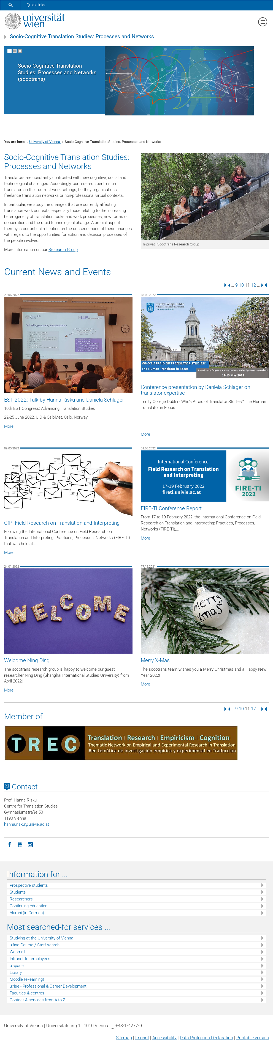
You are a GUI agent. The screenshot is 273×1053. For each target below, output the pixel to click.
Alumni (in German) (27, 912)
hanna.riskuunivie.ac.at (26, 824)
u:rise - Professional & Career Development (48, 986)
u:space (17, 965)
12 (253, 285)
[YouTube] (20, 844)
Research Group (63, 249)
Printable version (252, 1037)
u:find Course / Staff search (35, 945)
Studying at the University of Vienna (41, 938)
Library (16, 972)
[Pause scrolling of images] (20, 51)
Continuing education (28, 905)
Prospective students (29, 885)
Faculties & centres (27, 993)
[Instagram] (30, 844)
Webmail (17, 951)
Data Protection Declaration (206, 1037)
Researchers (21, 899)
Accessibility (164, 1037)
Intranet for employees (30, 958)
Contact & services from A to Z (37, 999)
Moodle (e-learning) (27, 979)
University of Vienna (45, 142)
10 (241, 285)
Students (18, 892)
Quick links (35, 4)
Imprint (142, 1037)
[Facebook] (9, 844)
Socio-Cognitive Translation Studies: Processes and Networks (82, 37)
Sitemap (124, 1037)
